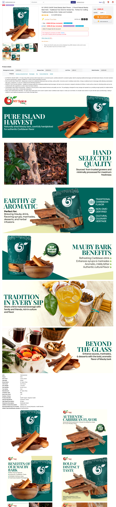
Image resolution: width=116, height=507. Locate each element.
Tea (37, 73)
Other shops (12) (47, 38)
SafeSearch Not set (80, 2)
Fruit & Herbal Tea (44, 73)
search (73, 2)
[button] (113, 2)
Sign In (101, 2)
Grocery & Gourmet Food (22, 73)
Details (62, 32)
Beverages (31, 73)
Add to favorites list (103, 21)
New (57, 23)
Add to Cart (102, 17)
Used (63, 26)
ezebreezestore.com (10, 2)
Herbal (51, 73)
